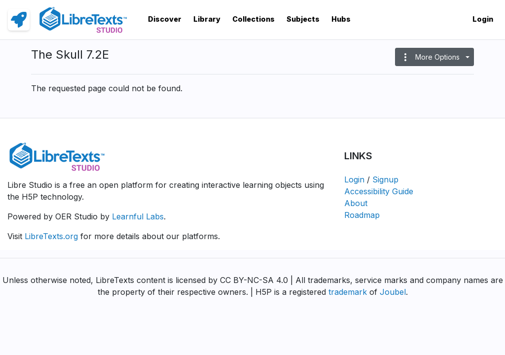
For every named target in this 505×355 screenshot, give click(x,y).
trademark (347, 292)
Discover (164, 19)
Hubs (341, 19)
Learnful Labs (138, 216)
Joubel (393, 292)
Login (482, 19)
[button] (434, 57)
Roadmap (362, 215)
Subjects (303, 19)
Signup (385, 179)
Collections (253, 19)
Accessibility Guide (378, 191)
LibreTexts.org (51, 236)
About (355, 203)
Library (206, 19)
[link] (19, 20)
